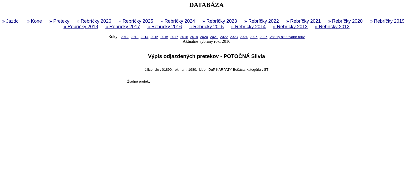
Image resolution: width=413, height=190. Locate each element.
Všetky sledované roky (286, 37)
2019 (194, 37)
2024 (244, 37)
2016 (164, 37)
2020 (204, 37)
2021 (214, 37)
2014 (145, 37)
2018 (184, 37)
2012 (125, 37)
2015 (154, 37)
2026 (264, 37)
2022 (224, 37)
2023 (234, 37)
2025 (254, 37)
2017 (174, 37)
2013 (135, 37)
